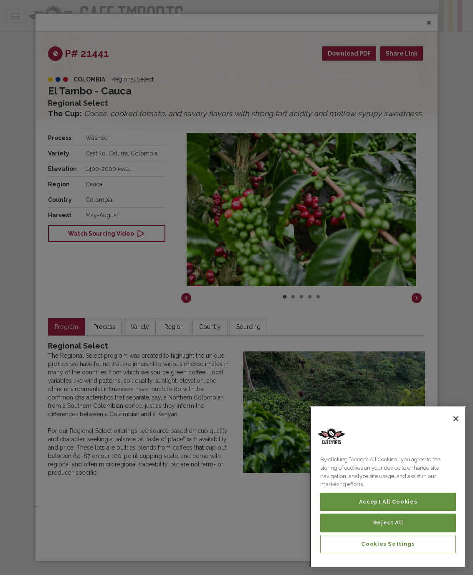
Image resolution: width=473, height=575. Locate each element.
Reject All (388, 522)
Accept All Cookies (388, 502)
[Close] (456, 419)
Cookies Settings (388, 544)
